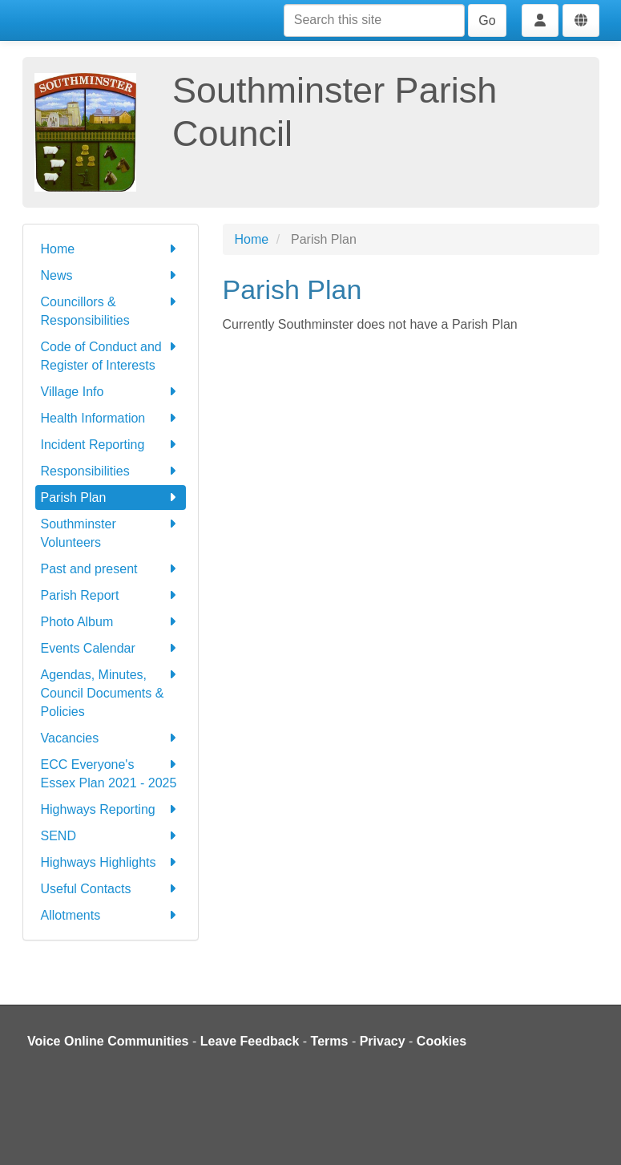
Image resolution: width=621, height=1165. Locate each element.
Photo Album (110, 622)
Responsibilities (110, 471)
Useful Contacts (110, 889)
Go (486, 20)
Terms (330, 1041)
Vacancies (110, 738)
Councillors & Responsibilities (110, 310)
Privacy (382, 1041)
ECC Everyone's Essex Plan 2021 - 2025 (110, 772)
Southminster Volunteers (110, 532)
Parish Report (110, 595)
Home (110, 249)
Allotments (110, 915)
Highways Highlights (110, 862)
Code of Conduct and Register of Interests (110, 355)
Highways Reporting (110, 809)
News (110, 275)
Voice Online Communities (108, 1041)
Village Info (110, 391)
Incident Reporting (110, 444)
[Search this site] (374, 20)
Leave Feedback (250, 1041)
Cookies (441, 1041)
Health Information (110, 418)
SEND (110, 836)
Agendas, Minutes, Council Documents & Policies (110, 691)
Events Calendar (110, 648)
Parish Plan (110, 497)
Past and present (110, 569)
